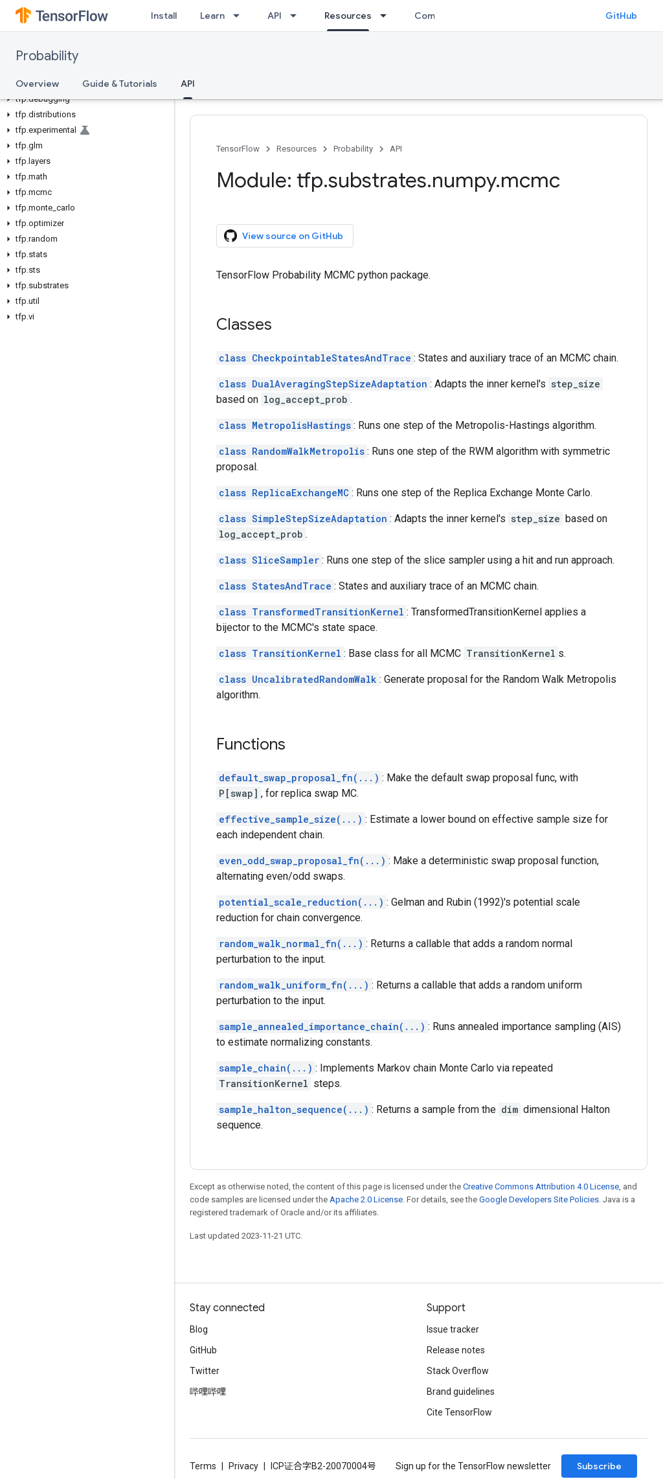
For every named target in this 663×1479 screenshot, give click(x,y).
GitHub (621, 15)
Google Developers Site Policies (539, 1199)
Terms (203, 1466)
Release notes (456, 1350)
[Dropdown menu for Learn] (240, 15)
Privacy (243, 1466)
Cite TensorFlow (459, 1412)
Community (439, 15)
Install (164, 15)
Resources (296, 149)
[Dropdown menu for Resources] (387, 15)
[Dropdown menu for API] (297, 15)
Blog (199, 1329)
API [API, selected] (188, 83)
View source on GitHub (283, 235)
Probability (47, 56)
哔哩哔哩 (208, 1391)
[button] (84, 99)
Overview (37, 83)
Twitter (204, 1371)
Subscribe (599, 1466)
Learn (212, 15)
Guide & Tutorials (119, 83)
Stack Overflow (458, 1371)
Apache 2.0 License (366, 1199)
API (274, 15)
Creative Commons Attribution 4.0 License (541, 1186)
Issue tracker (453, 1329)
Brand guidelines (461, 1391)
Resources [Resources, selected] (348, 15)
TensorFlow (238, 149)
